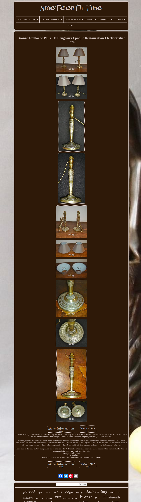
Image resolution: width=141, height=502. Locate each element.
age (42, 498)
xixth (112, 492)
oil (118, 493)
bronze (86, 496)
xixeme (66, 498)
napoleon (28, 497)
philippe (69, 492)
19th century (96, 491)
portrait (57, 492)
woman (47, 493)
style (39, 492)
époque (49, 498)
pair (98, 497)
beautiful (79, 492)
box (37, 498)
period (29, 491)
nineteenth (111, 497)
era (58, 496)
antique (74, 498)
